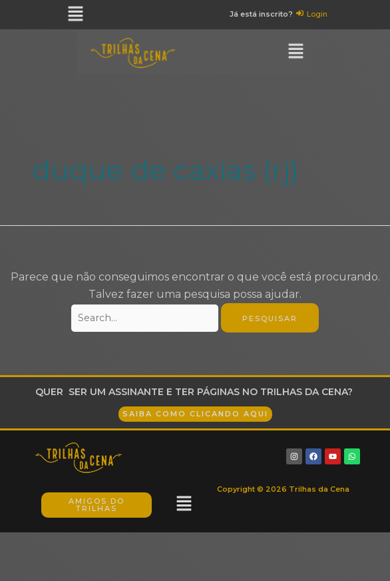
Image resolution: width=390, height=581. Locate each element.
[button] (76, 14)
